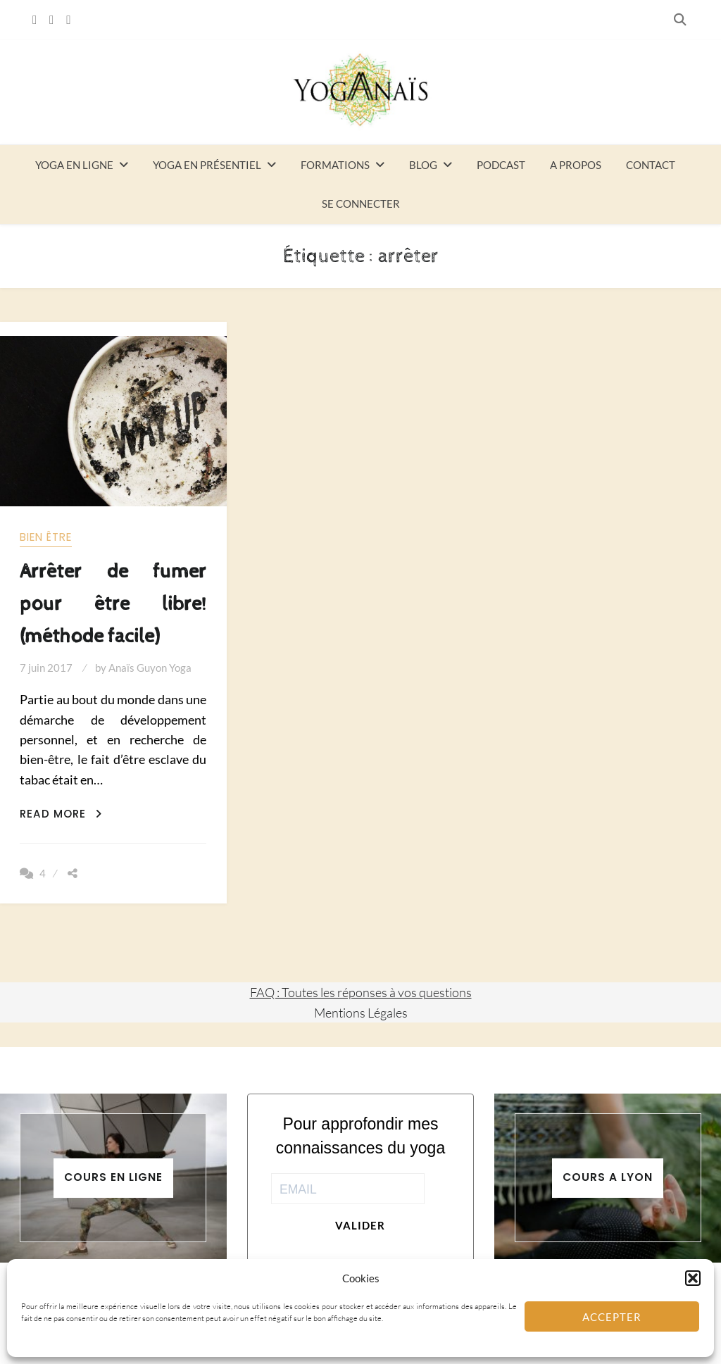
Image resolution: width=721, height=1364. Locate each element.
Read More (61, 813)
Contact (650, 164)
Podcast (501, 164)
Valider (360, 1225)
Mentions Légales (361, 1012)
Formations (335, 164)
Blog (423, 164)
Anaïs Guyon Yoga (150, 667)
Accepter (611, 1316)
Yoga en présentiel (207, 164)
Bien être (46, 537)
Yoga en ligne (74, 164)
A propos (575, 164)
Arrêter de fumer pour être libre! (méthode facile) (113, 604)
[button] (693, 1278)
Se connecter (361, 203)
